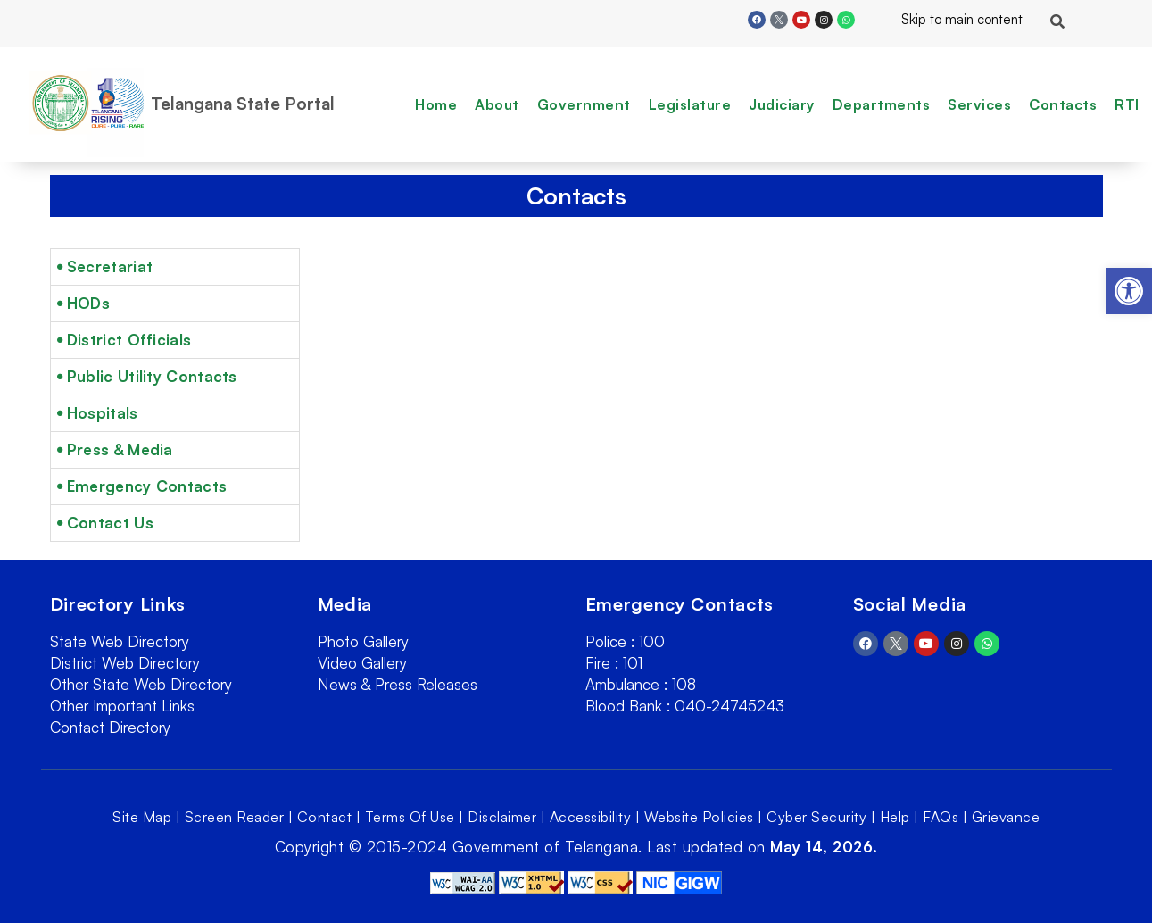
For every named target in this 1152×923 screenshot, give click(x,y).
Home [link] (436, 104)
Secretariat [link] (110, 266)
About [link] (497, 104)
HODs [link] (88, 303)
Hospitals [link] (102, 412)
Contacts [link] (1063, 104)
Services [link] (979, 104)
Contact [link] (324, 817)
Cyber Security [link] (816, 817)
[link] (1129, 291)
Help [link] (895, 817)
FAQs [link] (940, 817)
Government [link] (584, 104)
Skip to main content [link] (948, 19)
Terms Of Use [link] (410, 817)
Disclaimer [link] (502, 817)
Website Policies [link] (699, 817)
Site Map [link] (141, 817)
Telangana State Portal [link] (243, 103)
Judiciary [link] (782, 104)
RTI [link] (1127, 104)
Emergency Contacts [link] (147, 486)
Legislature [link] (690, 104)
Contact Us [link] (110, 522)
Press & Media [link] (120, 449)
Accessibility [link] (591, 817)
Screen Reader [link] (235, 817)
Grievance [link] (1006, 817)
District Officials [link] (129, 339)
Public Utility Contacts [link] (152, 376)
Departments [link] (882, 104)
